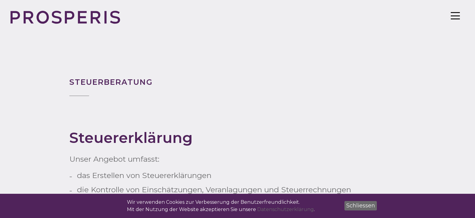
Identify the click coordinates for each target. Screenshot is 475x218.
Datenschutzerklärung (285, 209)
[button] (360, 205)
